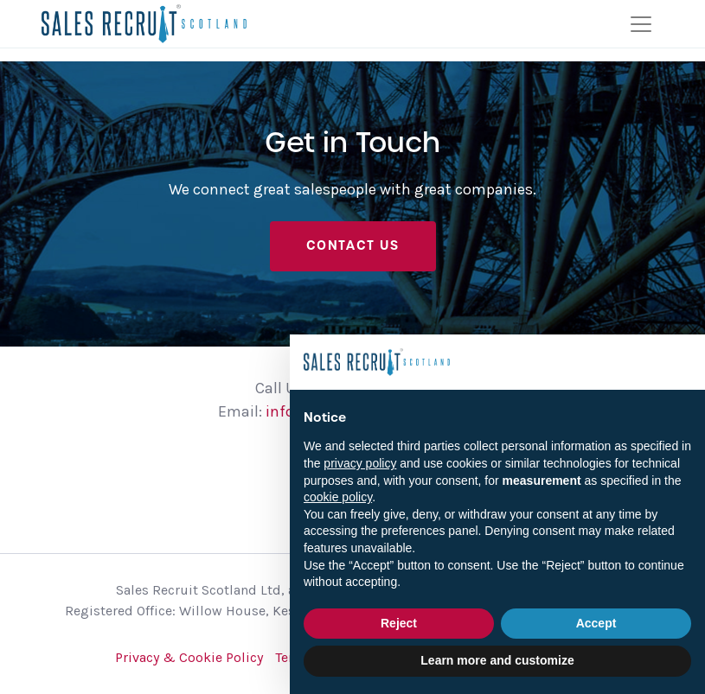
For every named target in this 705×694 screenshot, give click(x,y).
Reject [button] (399, 623)
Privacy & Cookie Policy (189, 657)
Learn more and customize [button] (497, 660)
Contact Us (353, 245)
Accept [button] (596, 623)
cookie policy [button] (338, 497)
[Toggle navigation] (641, 24)
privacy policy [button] (360, 463)
